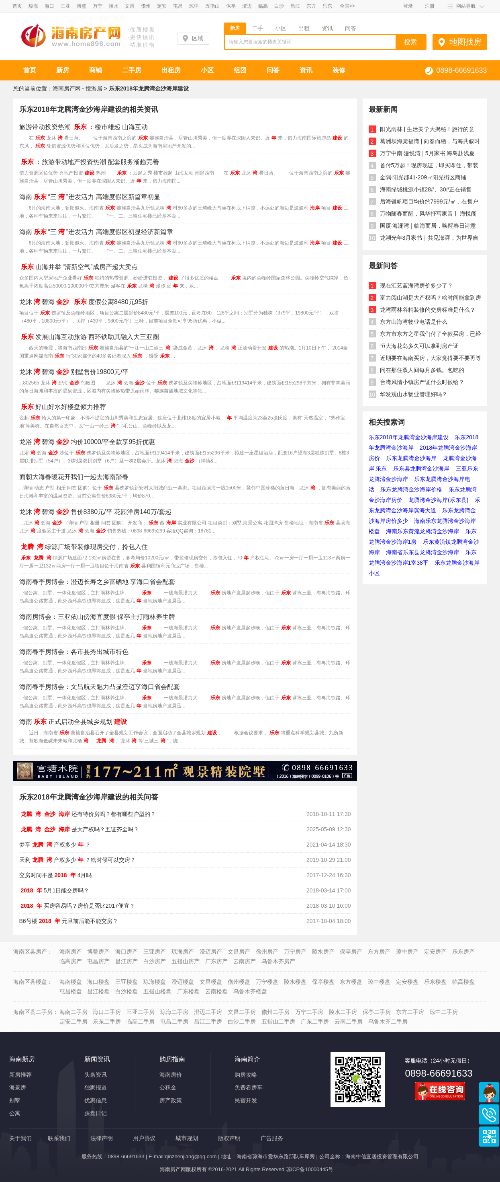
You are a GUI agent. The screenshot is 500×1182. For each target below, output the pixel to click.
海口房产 (126, 951)
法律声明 (101, 1138)
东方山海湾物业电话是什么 (413, 322)
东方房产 (379, 951)
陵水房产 (323, 951)
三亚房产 (154, 951)
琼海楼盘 (154, 981)
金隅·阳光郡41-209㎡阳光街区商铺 (423, 177)
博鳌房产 (98, 951)
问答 (350, 28)
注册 (430, 6)
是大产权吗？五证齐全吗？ (79, 829)
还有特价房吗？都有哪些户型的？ (87, 814)
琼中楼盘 (379, 981)
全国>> (347, 6)
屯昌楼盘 (70, 991)
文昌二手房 (242, 1012)
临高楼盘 (463, 981)
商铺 (95, 70)
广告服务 (272, 1138)
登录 (408, 6)
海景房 (17, 1087)
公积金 (167, 1087)
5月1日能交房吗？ (54, 890)
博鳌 (81, 6)
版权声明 (229, 1138)
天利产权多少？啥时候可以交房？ (77, 860)
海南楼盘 (70, 981)
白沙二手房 (242, 1021)
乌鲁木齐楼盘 (250, 991)
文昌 (130, 6)
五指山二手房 (278, 1021)
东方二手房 (410, 1012)
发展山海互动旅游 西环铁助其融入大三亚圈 (89, 337)
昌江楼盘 (98, 991)
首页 (17, 6)
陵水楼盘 (295, 981)
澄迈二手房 (208, 1012)
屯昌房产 (98, 961)
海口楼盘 (98, 981)
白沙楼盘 (126, 991)
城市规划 (187, 1138)
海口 (49, 6)
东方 (311, 6)
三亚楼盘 (126, 981)
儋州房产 (267, 951)
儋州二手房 (275, 1012)
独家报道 (95, 1087)
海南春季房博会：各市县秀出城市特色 (74, 651)
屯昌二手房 (174, 1021)
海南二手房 (73, 1012)
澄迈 (247, 6)
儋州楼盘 (239, 981)
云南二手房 (349, 1021)
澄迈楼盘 (182, 981)
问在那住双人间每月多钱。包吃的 (422, 370)
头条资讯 (95, 1074)
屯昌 (178, 6)
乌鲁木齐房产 (278, 961)
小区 (280, 28)
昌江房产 (126, 961)
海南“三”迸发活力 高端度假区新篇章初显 (89, 197)
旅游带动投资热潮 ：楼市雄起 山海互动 (83, 127)
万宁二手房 (309, 1012)
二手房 (131, 70)
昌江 (295, 6)
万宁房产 (295, 951)
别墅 (14, 1100)
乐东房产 (463, 951)
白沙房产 (154, 961)
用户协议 (144, 1138)
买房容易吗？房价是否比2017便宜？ (77, 906)
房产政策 (170, 1100)
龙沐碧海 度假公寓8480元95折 (84, 302)
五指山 (212, 6)
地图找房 (465, 41)
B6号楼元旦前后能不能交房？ (68, 921)
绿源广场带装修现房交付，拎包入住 (83, 547)
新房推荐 (20, 1074)
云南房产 (244, 961)
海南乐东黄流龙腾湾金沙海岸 (422, 531)
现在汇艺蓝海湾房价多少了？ (416, 285)
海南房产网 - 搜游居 (77, 88)
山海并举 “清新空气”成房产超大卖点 (78, 267)
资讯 (327, 28)
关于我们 (20, 1138)
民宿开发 (246, 1100)
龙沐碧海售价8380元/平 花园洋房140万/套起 (95, 512)
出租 (304, 28)
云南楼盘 (216, 991)
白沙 (279, 6)
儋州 (146, 6)
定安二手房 (73, 1021)
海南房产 (70, 951)
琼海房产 (182, 951)
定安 (162, 6)
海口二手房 (107, 1012)
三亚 (65, 6)
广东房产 (216, 961)
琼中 (194, 6)
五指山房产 (185, 961)
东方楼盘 (351, 981)
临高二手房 (141, 1021)
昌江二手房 (208, 1021)
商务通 (489, 1092)
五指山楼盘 (157, 991)
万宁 (97, 6)
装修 (339, 70)
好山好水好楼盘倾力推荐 (62, 407)
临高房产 (70, 961)
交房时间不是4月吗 (55, 875)
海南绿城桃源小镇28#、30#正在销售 (426, 189)
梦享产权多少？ (55, 844)
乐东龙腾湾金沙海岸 (411, 458)
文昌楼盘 (211, 981)
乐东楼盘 (435, 981)
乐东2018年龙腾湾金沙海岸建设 (409, 437)
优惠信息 (95, 1100)
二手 (257, 28)
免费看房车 (249, 1087)
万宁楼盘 (267, 981)
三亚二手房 (141, 1012)
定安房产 (435, 951)
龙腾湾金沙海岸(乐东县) (438, 500)
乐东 (327, 6)
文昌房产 (239, 951)
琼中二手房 (444, 1012)
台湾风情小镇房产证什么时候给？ (422, 382)
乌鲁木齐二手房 (388, 1021)
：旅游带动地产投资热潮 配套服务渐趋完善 (89, 162)
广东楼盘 (188, 991)
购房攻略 (246, 1074)
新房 (235, 28)
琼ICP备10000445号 (310, 1169)
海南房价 (170, 1074)
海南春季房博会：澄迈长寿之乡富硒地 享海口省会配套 (97, 581)
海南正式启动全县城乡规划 (74, 722)
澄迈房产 (211, 951)
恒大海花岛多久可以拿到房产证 (419, 346)
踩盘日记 (95, 1113)
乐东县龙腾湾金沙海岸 (421, 468)
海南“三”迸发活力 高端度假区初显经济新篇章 (96, 232)
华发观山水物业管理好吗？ (413, 394)
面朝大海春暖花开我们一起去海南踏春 (74, 476)
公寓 (14, 1113)
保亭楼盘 (323, 981)
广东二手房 (315, 1021)
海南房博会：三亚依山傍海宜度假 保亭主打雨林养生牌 (97, 616)
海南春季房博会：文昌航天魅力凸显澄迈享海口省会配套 (99, 686)
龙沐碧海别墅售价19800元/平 (74, 372)
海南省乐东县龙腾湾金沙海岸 (422, 552)
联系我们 (59, 1138)
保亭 (231, 6)
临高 (263, 6)
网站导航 (466, 6)
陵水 (113, 6)
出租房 (171, 70)
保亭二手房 (377, 1012)
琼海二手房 (174, 1012)
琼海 (33, 6)
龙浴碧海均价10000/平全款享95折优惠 (87, 442)
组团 (240, 70)
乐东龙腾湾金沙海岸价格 (411, 489)
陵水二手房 (343, 1012)
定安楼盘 (407, 981)
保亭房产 (351, 951)
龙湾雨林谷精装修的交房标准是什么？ (428, 309)
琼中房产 (407, 951)
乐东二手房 (107, 1021)
